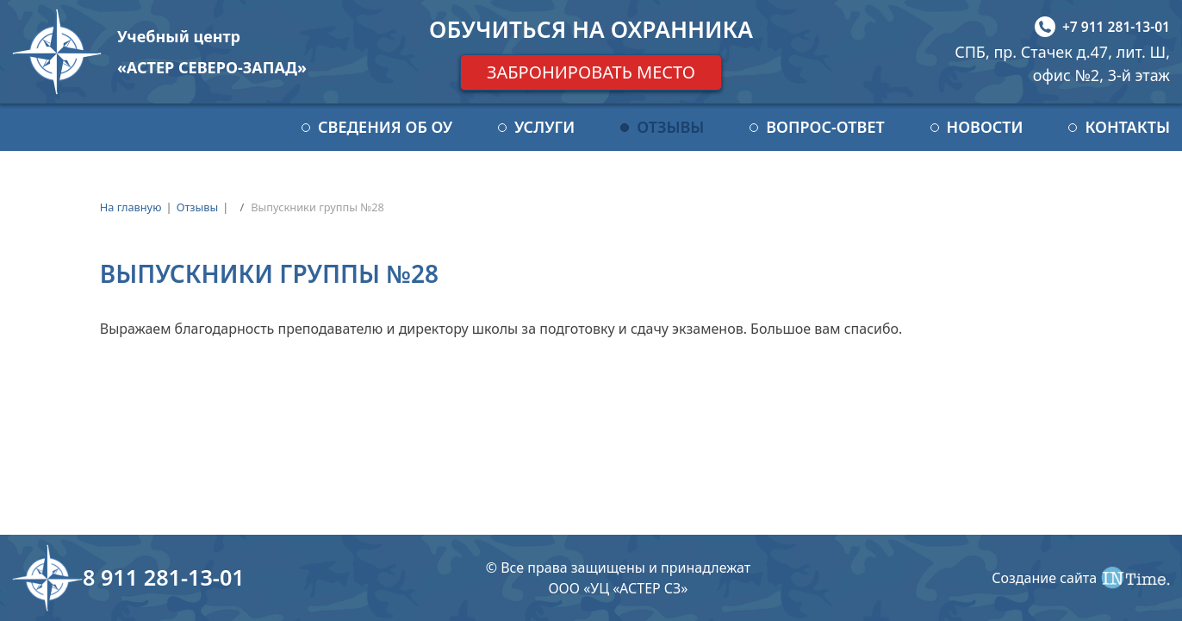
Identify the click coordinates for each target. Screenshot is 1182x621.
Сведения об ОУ (385, 126)
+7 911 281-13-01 (1116, 26)
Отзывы (670, 126)
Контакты (1127, 126)
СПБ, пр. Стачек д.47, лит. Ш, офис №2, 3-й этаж (1062, 63)
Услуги (544, 126)
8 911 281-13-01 (164, 577)
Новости (985, 126)
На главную (131, 207)
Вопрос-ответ (825, 126)
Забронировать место (591, 72)
